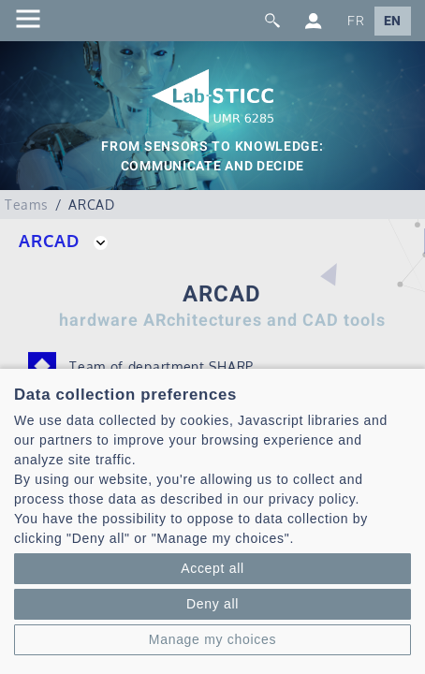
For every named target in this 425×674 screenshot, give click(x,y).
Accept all (212, 568)
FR (355, 21)
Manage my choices (212, 639)
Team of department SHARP (161, 366)
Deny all (212, 603)
